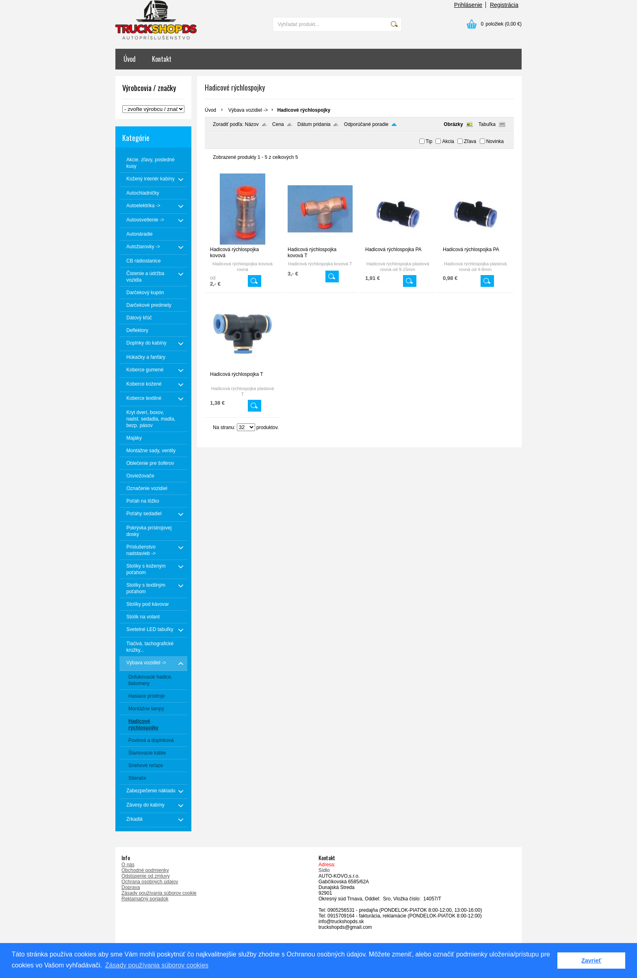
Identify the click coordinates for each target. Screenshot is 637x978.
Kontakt (161, 59)
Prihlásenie (468, 5)
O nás (127, 864)
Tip (429, 141)
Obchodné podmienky (145, 870)
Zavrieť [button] (591, 960)
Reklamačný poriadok (144, 899)
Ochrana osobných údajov (149, 882)
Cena (278, 124)
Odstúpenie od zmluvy (145, 876)
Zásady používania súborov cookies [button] (156, 965)
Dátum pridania (313, 124)
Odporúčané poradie (366, 124)
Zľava (470, 141)
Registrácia (504, 5)
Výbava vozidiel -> (248, 110)
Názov (252, 124)
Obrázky (453, 124)
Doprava (130, 887)
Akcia (448, 141)
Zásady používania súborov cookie (159, 893)
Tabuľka (487, 124)
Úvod (130, 59)
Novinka (495, 141)
